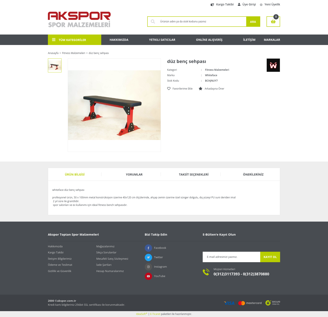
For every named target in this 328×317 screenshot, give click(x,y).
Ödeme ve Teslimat (60, 265)
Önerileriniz (253, 174)
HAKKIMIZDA (119, 40)
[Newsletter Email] (231, 257)
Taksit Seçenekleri (194, 174)
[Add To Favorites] (179, 89)
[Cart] (273, 21)
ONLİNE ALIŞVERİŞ (209, 40)
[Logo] (79, 21)
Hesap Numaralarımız (110, 271)
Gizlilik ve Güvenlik (59, 271)
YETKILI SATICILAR (162, 40)
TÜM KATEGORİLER (69, 40)
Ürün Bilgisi (75, 174)
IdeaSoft (141, 314)
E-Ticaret (155, 314)
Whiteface (211, 75)
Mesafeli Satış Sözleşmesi (112, 259)
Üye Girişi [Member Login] (247, 4)
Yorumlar (134, 174)
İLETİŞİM (249, 40)
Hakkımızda (55, 246)
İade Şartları (103, 265)
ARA (253, 22)
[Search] (202, 21)
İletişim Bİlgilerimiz (60, 259)
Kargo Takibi (222, 4)
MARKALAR (272, 40)
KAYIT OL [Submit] (270, 257)
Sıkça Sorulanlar (106, 252)
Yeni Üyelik (270, 4)
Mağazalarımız (105, 246)
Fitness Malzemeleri (217, 70)
